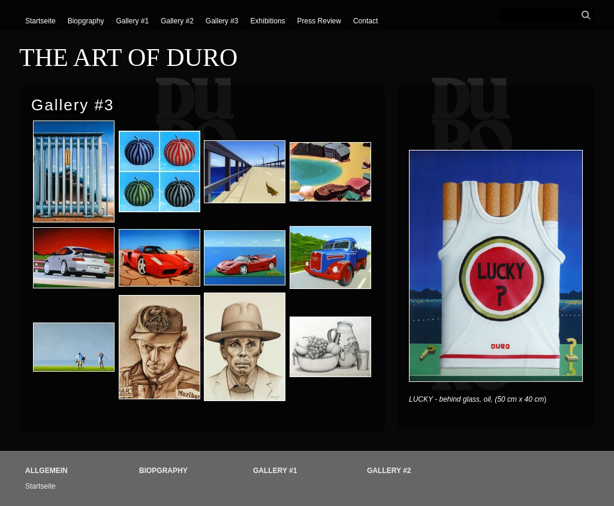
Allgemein (46, 470)
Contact (365, 21)
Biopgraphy (86, 21)
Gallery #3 (222, 21)
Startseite (40, 21)
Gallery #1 (132, 21)
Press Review (319, 21)
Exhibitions (268, 21)
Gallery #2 (177, 21)
